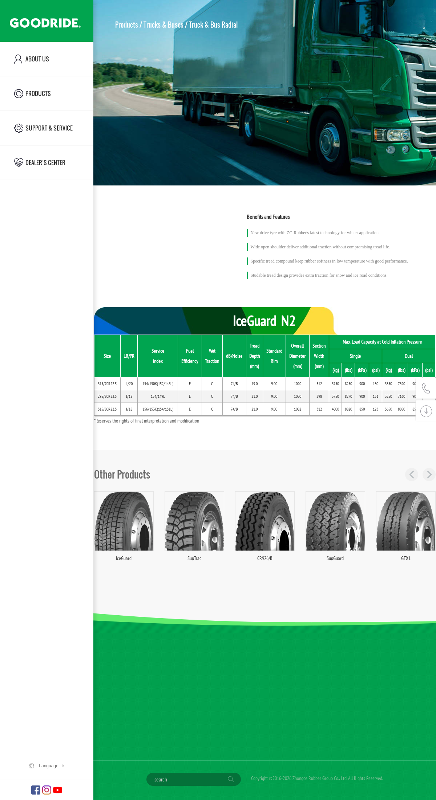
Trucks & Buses (163, 24)
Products (126, 24)
